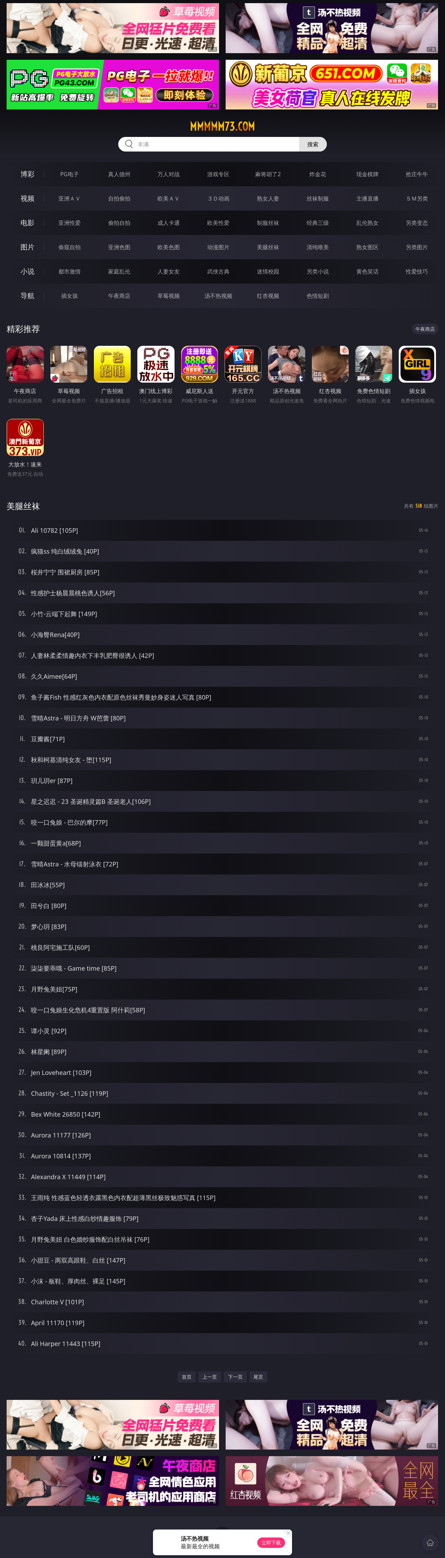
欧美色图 (168, 247)
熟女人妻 (268, 198)
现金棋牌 (367, 174)
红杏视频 (268, 296)
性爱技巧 (417, 271)
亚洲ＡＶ (69, 198)
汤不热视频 (218, 296)
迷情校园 (268, 271)
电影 (27, 222)
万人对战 (168, 174)
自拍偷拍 (119, 198)
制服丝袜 (268, 223)
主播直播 (367, 198)
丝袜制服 (318, 198)
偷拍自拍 (119, 223)
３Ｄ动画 (218, 198)
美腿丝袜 (268, 247)
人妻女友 (168, 271)
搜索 (312, 144)
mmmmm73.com (222, 126)
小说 (27, 271)
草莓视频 (168, 296)
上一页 (209, 1376)
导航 (27, 295)
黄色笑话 (367, 271)
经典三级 (318, 223)
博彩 (27, 174)
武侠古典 (218, 271)
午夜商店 (119, 296)
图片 (27, 247)
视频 (27, 198)
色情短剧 (318, 296)
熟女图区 (367, 247)
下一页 (235, 1376)
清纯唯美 (318, 247)
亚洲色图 (119, 247)
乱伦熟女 (367, 223)
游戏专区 (218, 174)
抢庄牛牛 (417, 174)
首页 (187, 1376)
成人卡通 (168, 223)
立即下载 (271, 1542)
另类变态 (417, 223)
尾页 (258, 1376)
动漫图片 (218, 247)
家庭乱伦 (119, 271)
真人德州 (119, 174)
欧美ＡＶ (168, 198)
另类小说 (318, 271)
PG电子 (69, 174)
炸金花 (317, 174)
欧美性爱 (218, 223)
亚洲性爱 (69, 223)
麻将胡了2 (268, 174)
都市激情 (69, 271)
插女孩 (69, 296)
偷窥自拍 (69, 247)
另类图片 (417, 247)
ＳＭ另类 (417, 198)
